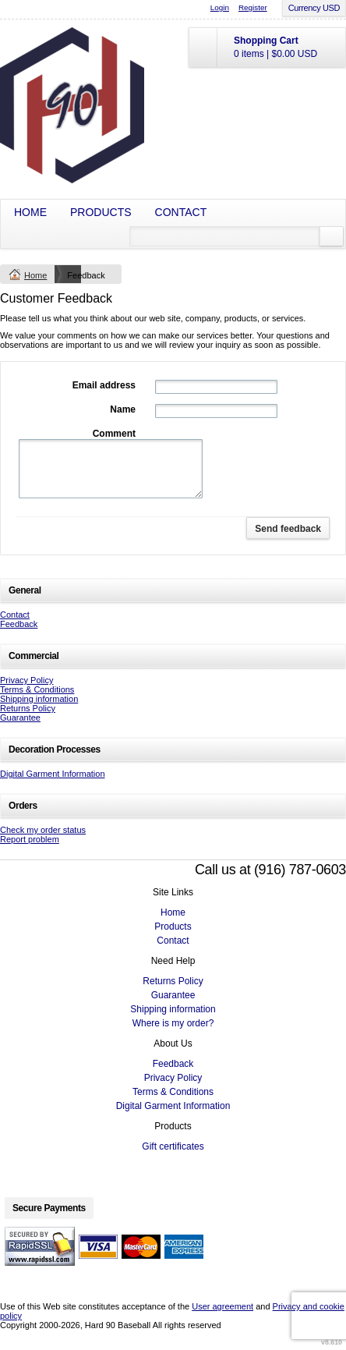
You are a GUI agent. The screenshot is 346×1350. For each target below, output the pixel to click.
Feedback (18, 624)
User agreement (222, 1306)
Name (123, 409)
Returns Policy (27, 708)
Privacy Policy (26, 680)
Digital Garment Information (52, 773)
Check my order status (43, 829)
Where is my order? (173, 1023)
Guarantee (20, 717)
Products (101, 212)
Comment (114, 433)
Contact (181, 212)
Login (219, 7)
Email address (104, 385)
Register (252, 7)
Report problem (29, 839)
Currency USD (314, 7)
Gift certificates (172, 1146)
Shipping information (39, 698)
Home (30, 212)
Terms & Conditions (37, 689)
